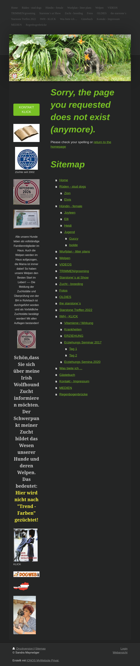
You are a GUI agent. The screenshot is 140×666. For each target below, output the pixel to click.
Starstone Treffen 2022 (75, 310)
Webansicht (120, 652)
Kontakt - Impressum (74, 381)
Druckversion (23, 648)
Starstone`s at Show (74, 277)
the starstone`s (70, 303)
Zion (67, 193)
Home (63, 180)
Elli (66, 219)
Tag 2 (73, 355)
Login (124, 648)
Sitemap (40, 648)
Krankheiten (72, 329)
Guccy (73, 238)
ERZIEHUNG (73, 336)
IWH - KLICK (68, 316)
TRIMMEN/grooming (74, 271)
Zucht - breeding (71, 284)
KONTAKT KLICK (26, 109)
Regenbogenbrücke (73, 394)
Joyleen (69, 212)
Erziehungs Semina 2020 (82, 362)
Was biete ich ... (70, 368)
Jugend (69, 232)
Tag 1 (73, 349)
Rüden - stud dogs (72, 186)
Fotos (63, 290)
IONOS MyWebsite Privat (43, 660)
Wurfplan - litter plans (74, 251)
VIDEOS (65, 264)
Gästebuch (67, 375)
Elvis (67, 199)
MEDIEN (65, 388)
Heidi (68, 225)
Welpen (64, 258)
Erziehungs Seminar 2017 (83, 342)
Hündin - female (70, 206)
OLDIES (65, 297)
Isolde (73, 245)
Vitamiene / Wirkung (78, 323)
